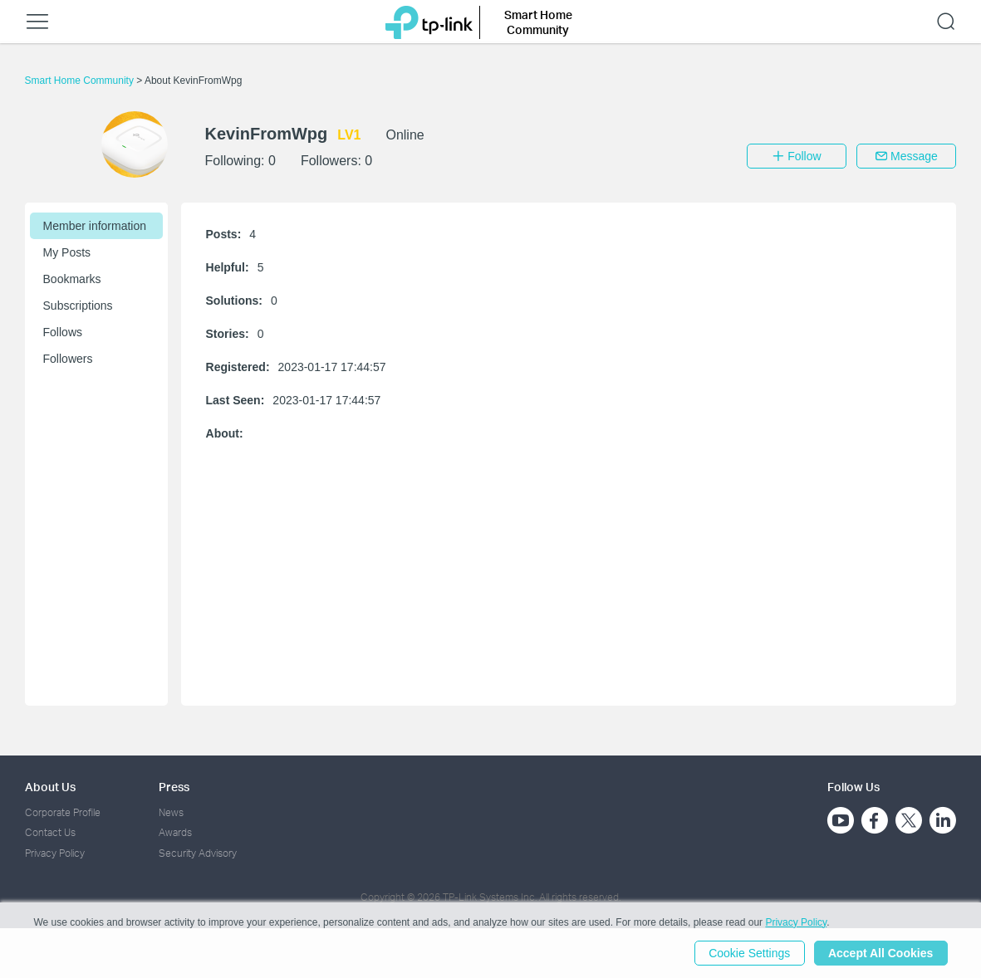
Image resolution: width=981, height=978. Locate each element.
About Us (50, 787)
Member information (95, 225)
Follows (62, 332)
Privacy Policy (55, 853)
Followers (68, 358)
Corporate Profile (63, 812)
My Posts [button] (67, 252)
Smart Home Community (81, 80)
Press (174, 787)
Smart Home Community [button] (538, 22)
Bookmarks (72, 279)
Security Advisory (198, 853)
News (171, 812)
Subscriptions (78, 305)
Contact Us (50, 832)
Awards (175, 832)
